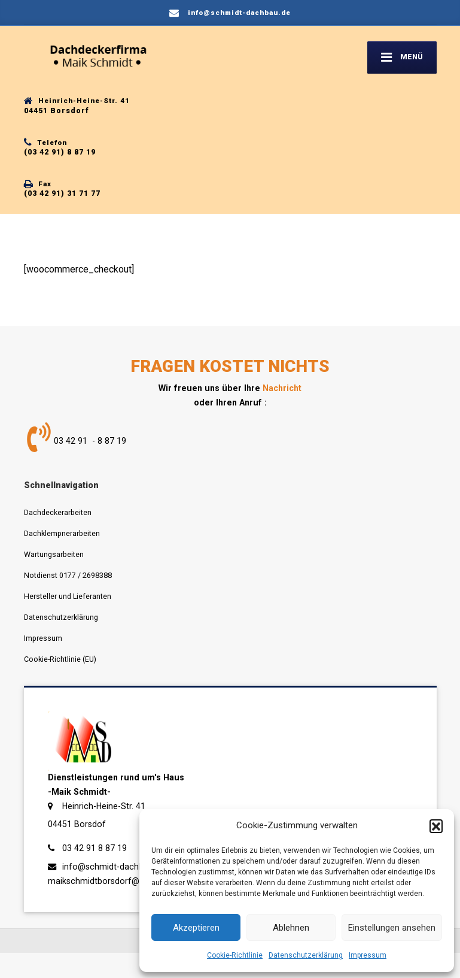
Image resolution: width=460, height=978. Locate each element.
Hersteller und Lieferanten (67, 596)
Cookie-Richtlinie (235, 955)
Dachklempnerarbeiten (62, 533)
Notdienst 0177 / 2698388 (68, 575)
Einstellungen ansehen (391, 927)
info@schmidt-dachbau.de (113, 866)
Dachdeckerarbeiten (58, 512)
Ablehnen (291, 927)
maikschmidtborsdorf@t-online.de (114, 881)
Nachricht (282, 388)
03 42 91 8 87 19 (94, 848)
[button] (436, 826)
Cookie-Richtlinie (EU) (60, 659)
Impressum (367, 955)
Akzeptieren (196, 927)
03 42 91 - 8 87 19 (90, 441)
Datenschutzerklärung (306, 955)
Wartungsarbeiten (54, 554)
